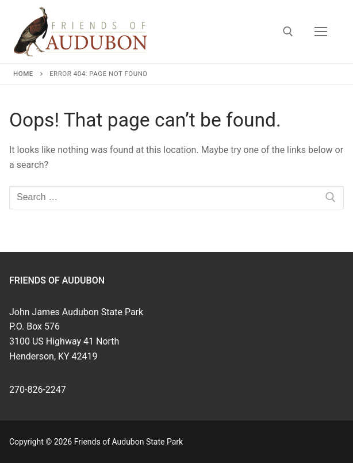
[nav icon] (320, 32)
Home (23, 74)
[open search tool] (288, 31)
